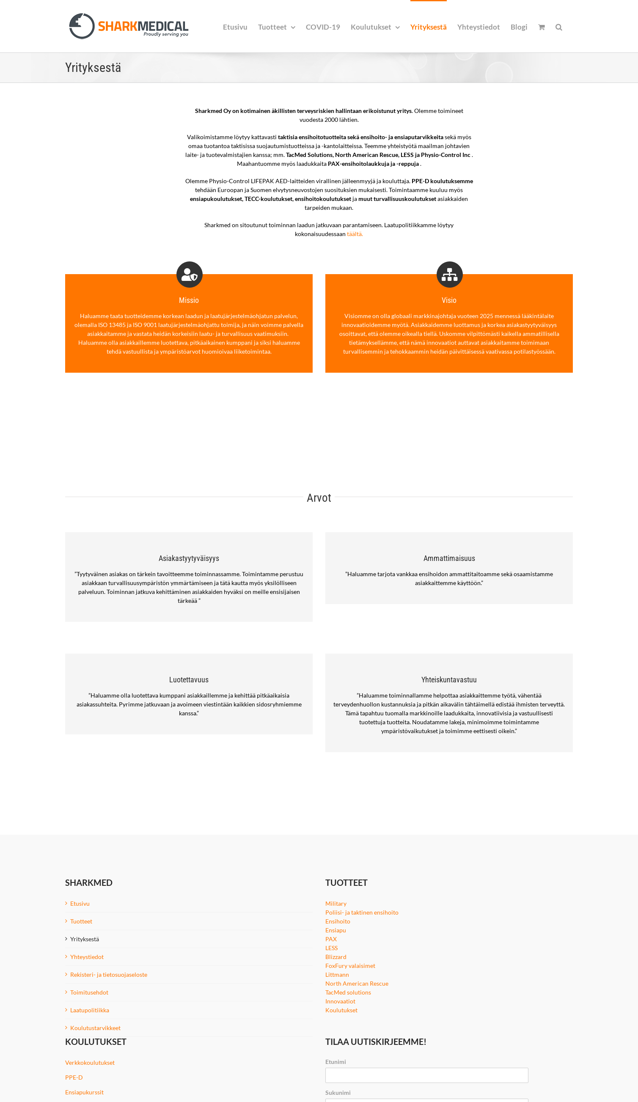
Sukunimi (338, 1092)
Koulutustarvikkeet (95, 1027)
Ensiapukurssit (84, 1092)
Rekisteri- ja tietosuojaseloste (108, 974)
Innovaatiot (340, 1001)
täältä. (355, 233)
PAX (331, 939)
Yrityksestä (84, 939)
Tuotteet (81, 921)
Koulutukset (341, 1010)
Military (335, 903)
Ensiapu (335, 930)
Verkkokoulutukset (90, 1062)
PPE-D (74, 1077)
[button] (559, 26)
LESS (331, 947)
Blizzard (335, 956)
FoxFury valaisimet (350, 965)
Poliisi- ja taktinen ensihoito (362, 912)
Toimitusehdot (89, 992)
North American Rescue (356, 983)
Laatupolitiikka (89, 1010)
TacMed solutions (348, 992)
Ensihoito (337, 921)
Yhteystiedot (87, 956)
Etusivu (80, 903)
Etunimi (335, 1061)
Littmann (337, 974)
